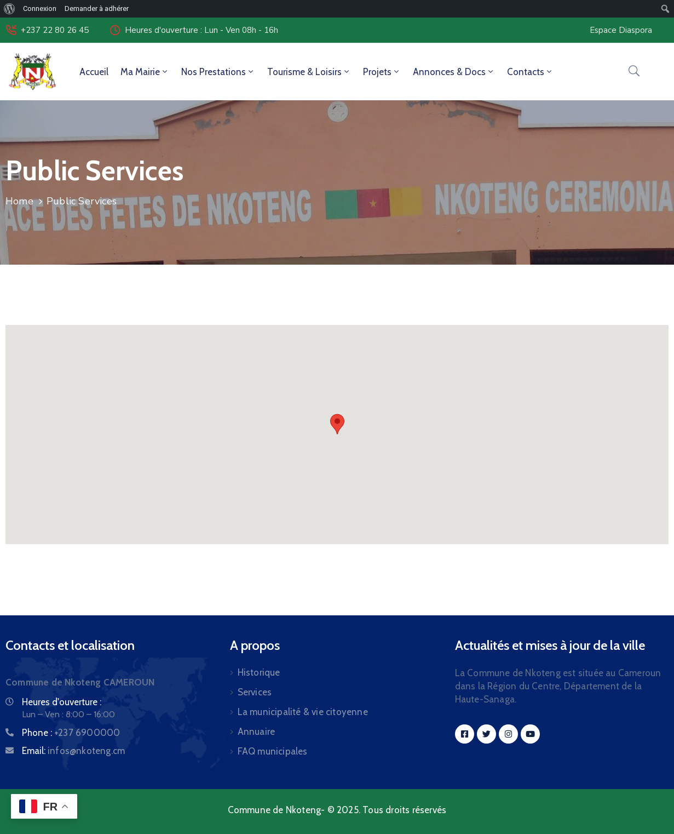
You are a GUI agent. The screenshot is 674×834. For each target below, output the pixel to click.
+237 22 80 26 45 (55, 30)
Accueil (93, 71)
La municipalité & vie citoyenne (303, 711)
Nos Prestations (218, 71)
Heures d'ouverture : (61, 701)
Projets (382, 71)
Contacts (530, 71)
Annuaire (256, 731)
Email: (73, 750)
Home (19, 201)
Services (255, 692)
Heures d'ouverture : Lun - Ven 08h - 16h (201, 30)
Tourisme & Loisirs (309, 71)
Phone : (71, 732)
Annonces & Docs (454, 71)
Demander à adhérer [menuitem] (97, 8)
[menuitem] (9, 9)
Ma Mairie (144, 71)
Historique (259, 672)
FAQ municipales (273, 751)
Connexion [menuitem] (39, 8)
